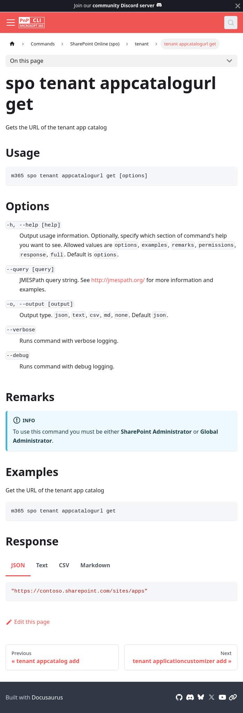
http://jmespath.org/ (118, 280)
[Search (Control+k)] (230, 22)
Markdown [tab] (95, 565)
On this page (27, 61)
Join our (118, 5)
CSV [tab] (64, 565)
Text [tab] (42, 565)
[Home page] (12, 44)
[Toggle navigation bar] (11, 22)
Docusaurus (47, 697)
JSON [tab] (18, 565)
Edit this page (28, 622)
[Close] (238, 6)
